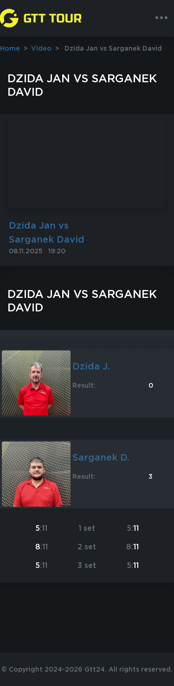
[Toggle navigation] (161, 18)
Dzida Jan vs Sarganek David (46, 233)
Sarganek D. (100, 458)
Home (10, 49)
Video (41, 49)
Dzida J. (91, 367)
